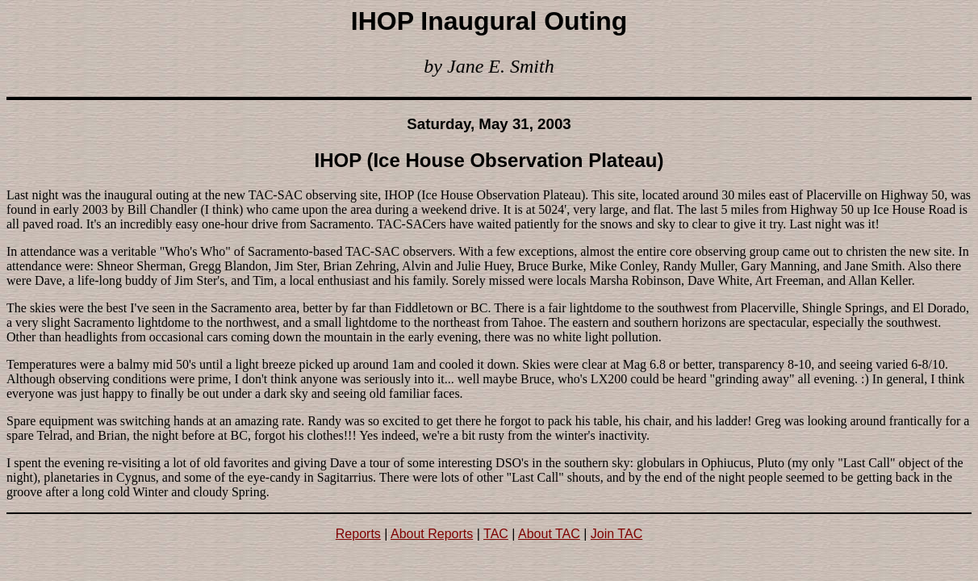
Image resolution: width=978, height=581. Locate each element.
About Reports (432, 534)
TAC (495, 534)
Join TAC (616, 534)
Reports (358, 534)
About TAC (549, 534)
